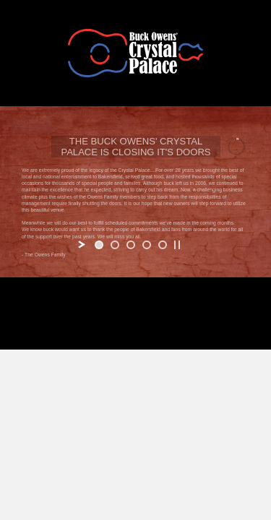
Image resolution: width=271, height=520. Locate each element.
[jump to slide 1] (99, 244)
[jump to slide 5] (162, 244)
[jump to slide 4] (146, 244)
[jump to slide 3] (130, 244)
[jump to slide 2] (115, 244)
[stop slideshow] (177, 244)
